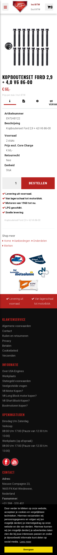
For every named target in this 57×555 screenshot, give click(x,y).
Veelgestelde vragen (14, 385)
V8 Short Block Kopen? (16, 400)
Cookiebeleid (10, 350)
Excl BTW (35, 9)
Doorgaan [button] (28, 549)
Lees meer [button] (25, 541)
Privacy (6, 340)
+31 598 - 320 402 (13, 503)
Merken (7, 245)
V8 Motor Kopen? (12, 390)
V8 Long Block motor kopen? (19, 395)
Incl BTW (35, 4)
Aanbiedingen (21, 240)
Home (6, 240)
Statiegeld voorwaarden (16, 381)
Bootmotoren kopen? (15, 405)
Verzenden (9, 355)
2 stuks (11, 138)
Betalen (6, 345)
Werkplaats (9, 376)
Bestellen (38, 183)
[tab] (10, 101)
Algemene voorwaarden (16, 326)
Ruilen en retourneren (15, 335)
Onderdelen (39, 240)
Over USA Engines (13, 371)
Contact (7, 331)
